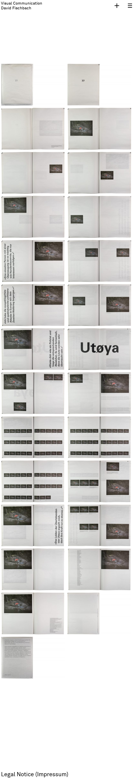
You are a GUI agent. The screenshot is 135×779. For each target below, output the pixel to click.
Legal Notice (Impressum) (34, 774)
